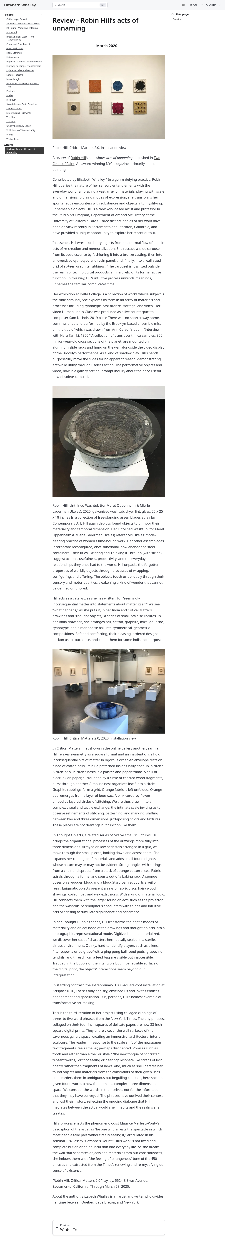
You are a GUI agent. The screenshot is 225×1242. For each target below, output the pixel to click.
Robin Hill (78, 157)
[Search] (80, 5)
